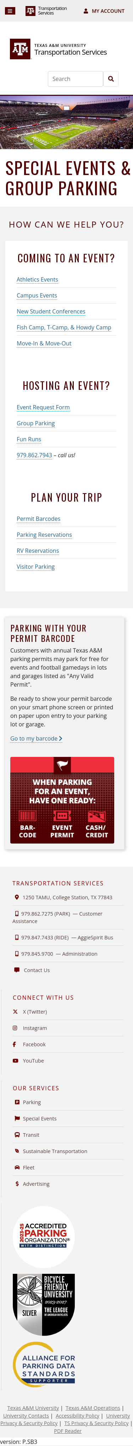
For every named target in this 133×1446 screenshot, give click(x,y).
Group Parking (36, 423)
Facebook (29, 1044)
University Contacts (26, 1415)
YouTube (28, 1060)
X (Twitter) (30, 1011)
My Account (104, 10)
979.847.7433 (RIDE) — (62, 937)
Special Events (35, 1118)
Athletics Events (37, 279)
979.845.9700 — (55, 953)
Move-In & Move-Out (44, 343)
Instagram (30, 1028)
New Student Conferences (51, 311)
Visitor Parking (36, 567)
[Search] (75, 79)
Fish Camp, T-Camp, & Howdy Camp (64, 327)
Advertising (31, 1183)
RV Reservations (38, 551)
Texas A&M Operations (93, 1407)
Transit (26, 1134)
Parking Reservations (44, 535)
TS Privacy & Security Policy (96, 1423)
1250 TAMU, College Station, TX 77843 (62, 897)
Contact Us (31, 970)
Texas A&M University (33, 1407)
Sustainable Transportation (50, 1151)
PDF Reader (68, 1431)
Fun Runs (29, 439)
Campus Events (37, 295)
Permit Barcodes (38, 519)
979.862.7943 (34, 455)
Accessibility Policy (77, 1415)
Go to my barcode (36, 738)
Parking (27, 1102)
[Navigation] (10, 11)
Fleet (23, 1167)
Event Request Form (43, 407)
